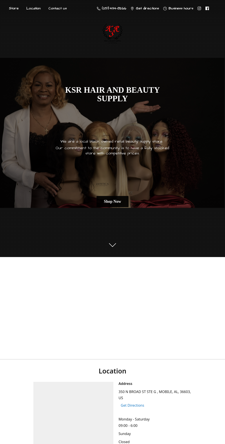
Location (33, 8)
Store (13, 8)
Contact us (57, 8)
